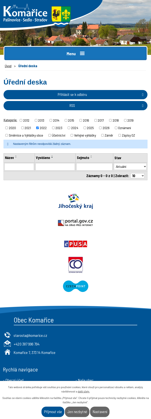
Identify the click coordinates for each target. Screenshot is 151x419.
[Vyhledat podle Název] (19, 167)
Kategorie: (10, 120)
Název (9, 157)
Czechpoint (75, 244)
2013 (41, 120)
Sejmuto (83, 157)
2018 (116, 120)
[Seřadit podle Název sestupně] (16, 157)
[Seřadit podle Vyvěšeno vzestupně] (52, 156)
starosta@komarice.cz (30, 292)
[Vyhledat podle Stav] (130, 166)
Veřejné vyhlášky (85, 135)
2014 (56, 120)
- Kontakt (83, 350)
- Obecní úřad (13, 337)
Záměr (109, 135)
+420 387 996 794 (27, 301)
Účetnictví (58, 135)
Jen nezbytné (77, 411)
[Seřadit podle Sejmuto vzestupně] (91, 156)
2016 (86, 120)
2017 (101, 120)
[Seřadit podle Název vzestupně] (16, 156)
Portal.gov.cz (113, 201)
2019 (130, 120)
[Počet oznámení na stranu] (137, 175)
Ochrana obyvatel (113, 222)
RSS (107, 105)
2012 (26, 120)
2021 (28, 128)
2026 (106, 128)
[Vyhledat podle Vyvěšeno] (55, 167)
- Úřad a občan (87, 344)
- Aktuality (11, 350)
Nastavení (100, 411)
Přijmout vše (53, 411)
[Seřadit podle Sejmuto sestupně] (91, 157)
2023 (58, 128)
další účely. (84, 391)
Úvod (8, 66)
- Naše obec (85, 337)
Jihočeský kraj (38, 201)
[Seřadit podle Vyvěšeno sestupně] (52, 157)
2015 (71, 120)
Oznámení (124, 128)
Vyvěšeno (43, 157)
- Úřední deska (14, 344)
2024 (74, 128)
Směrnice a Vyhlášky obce (26, 135)
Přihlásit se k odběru (101, 94)
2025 (90, 128)
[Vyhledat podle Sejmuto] (94, 167)
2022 (43, 128)
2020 (12, 128)
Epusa (38, 222)
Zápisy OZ (128, 135)
